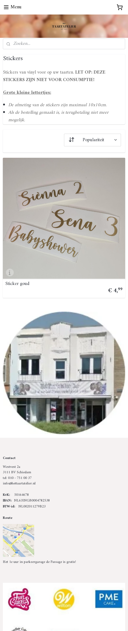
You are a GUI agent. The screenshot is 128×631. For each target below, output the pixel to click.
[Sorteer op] (92, 140)
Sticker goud (17, 284)
